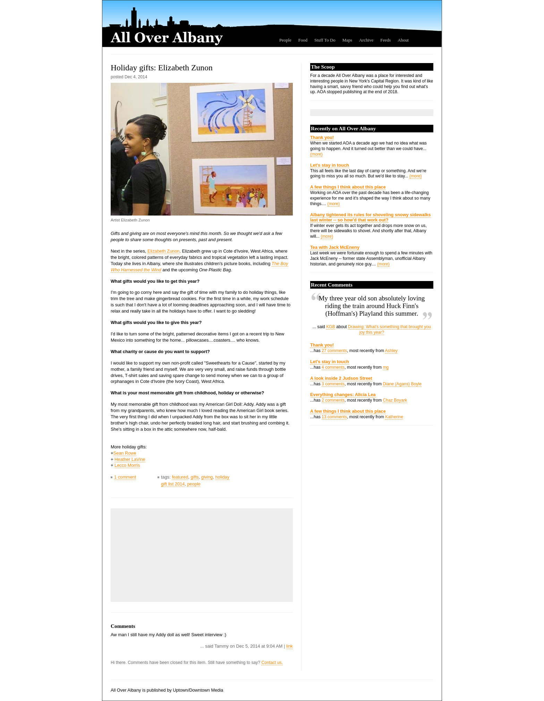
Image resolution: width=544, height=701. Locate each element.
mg (386, 367)
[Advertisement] (166, 555)
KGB (330, 326)
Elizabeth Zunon (163, 251)
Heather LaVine (129, 459)
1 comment (125, 477)
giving (207, 477)
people (193, 484)
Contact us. (272, 662)
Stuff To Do (324, 40)
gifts (194, 477)
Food (302, 40)
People (285, 40)
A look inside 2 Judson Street (341, 378)
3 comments (333, 384)
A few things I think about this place (348, 187)
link (289, 646)
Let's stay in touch (329, 165)
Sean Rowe (124, 453)
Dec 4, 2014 (136, 77)
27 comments (334, 350)
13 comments (334, 416)
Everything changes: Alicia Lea (343, 394)
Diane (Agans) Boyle (402, 384)
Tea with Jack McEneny (334, 247)
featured (180, 477)
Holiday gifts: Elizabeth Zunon (162, 67)
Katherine (394, 416)
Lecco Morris (127, 465)
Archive (366, 40)
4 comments (333, 367)
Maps (347, 40)
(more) (316, 154)
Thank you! (322, 137)
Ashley (391, 350)
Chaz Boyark (395, 400)
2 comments (333, 400)
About (403, 40)
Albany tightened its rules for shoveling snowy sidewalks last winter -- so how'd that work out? (370, 217)
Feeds (385, 40)
